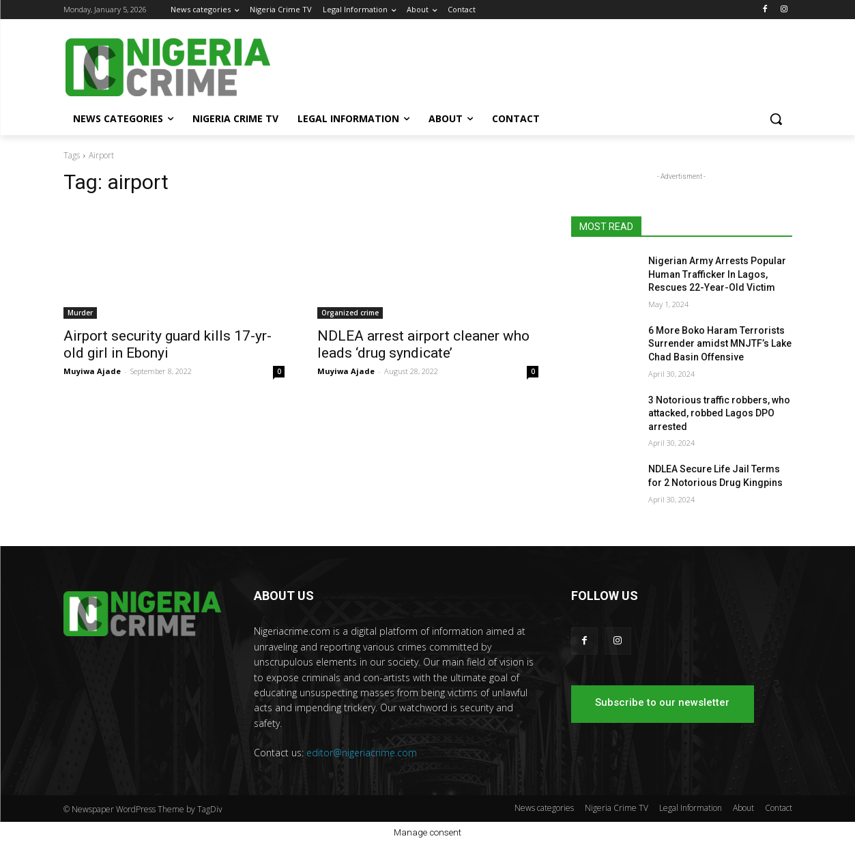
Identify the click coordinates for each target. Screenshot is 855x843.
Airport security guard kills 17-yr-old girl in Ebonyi (167, 344)
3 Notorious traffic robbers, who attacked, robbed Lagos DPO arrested (719, 413)
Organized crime (350, 312)
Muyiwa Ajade (92, 371)
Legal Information (690, 808)
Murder (80, 312)
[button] (775, 118)
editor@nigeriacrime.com (361, 752)
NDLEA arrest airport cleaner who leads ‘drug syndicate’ (423, 344)
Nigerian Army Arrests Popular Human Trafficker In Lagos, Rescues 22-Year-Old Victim (717, 274)
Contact (778, 808)
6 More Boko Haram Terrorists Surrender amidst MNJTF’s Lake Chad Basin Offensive (720, 343)
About (743, 808)
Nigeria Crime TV (616, 808)
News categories (544, 808)
